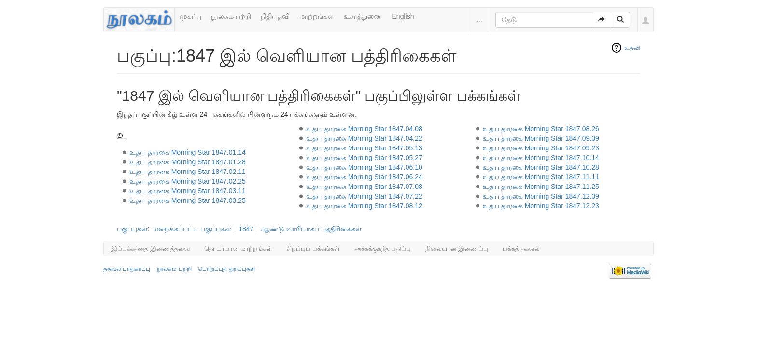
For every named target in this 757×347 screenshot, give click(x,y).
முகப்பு (190, 16)
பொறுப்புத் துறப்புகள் (226, 269)
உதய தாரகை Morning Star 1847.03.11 (187, 191)
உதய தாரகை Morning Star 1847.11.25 (541, 186)
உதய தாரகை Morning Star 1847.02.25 (187, 181)
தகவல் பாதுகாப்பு (126, 269)
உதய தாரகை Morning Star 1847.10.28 (541, 167)
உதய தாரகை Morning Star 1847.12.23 (541, 206)
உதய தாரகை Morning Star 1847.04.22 (364, 138)
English (403, 16)
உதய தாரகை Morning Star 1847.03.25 (187, 200)
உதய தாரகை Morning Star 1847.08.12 (364, 206)
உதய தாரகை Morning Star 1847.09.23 (541, 148)
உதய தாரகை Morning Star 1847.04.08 (364, 129)
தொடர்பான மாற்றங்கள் (238, 248)
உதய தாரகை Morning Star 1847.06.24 (364, 177)
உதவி (632, 47)
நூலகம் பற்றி (231, 16)
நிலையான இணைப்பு (457, 248)
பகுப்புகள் (132, 229)
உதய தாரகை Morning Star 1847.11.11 (541, 177)
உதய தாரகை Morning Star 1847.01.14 (187, 152)
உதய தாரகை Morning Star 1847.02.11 (187, 171)
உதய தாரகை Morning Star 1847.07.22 (364, 196)
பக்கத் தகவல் (521, 248)
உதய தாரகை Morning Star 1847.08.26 (541, 129)
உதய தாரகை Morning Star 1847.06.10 (364, 167)
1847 (245, 229)
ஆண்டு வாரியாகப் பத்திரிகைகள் (311, 229)
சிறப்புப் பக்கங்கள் (313, 248)
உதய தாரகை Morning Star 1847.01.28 (187, 162)
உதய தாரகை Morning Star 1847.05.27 (364, 157)
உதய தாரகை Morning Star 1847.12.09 (541, 196)
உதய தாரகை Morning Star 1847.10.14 (541, 157)
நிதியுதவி (275, 16)
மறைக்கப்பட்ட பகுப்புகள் (192, 229)
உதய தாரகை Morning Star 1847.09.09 (541, 138)
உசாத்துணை (363, 16)
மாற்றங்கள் (316, 16)
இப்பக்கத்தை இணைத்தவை (150, 248)
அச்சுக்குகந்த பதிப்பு (382, 248)
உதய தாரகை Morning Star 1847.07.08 (364, 186)
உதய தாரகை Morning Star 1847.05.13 (364, 148)
